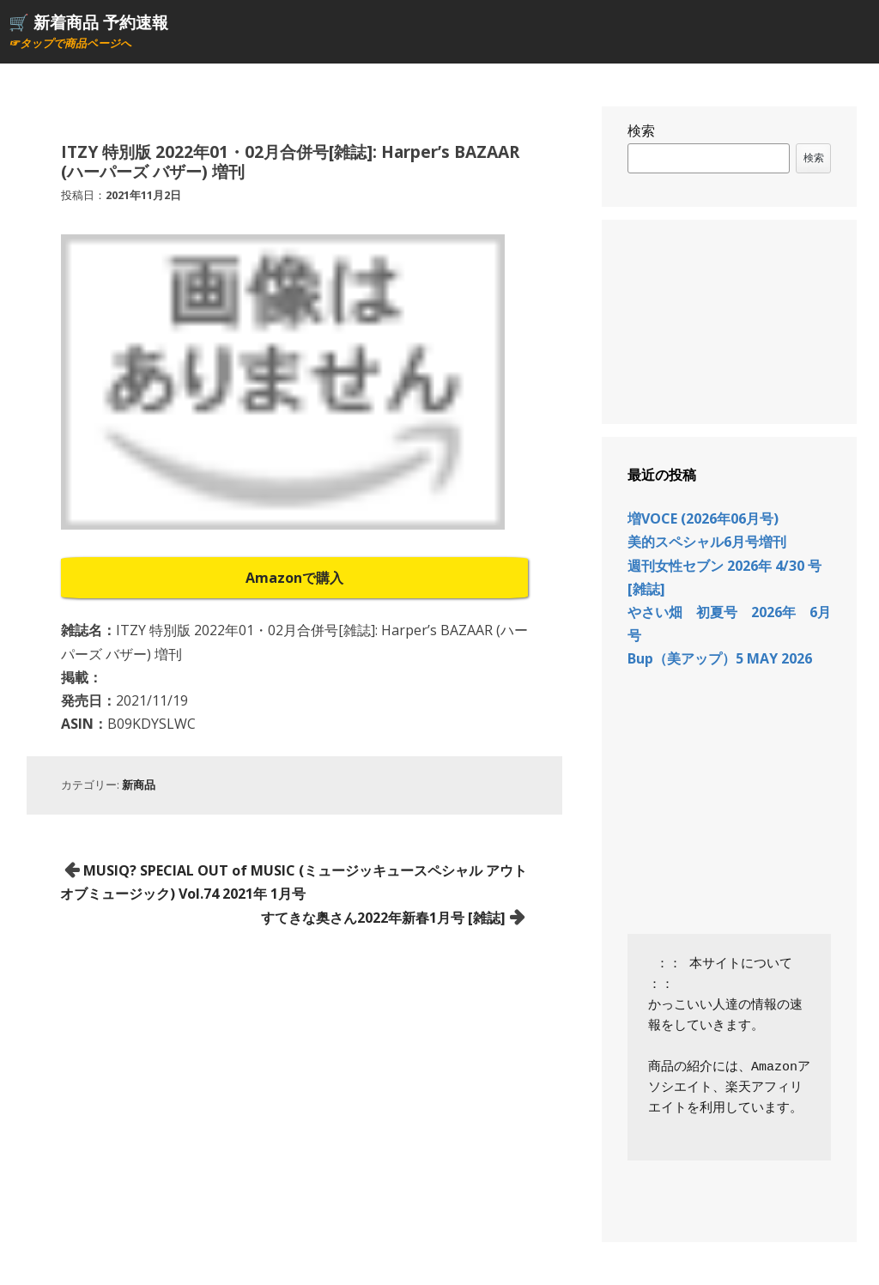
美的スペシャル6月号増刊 (706, 541)
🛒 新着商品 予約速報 (88, 21)
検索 (641, 130)
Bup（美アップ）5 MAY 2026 (719, 658)
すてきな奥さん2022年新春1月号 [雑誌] (383, 917)
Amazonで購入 (294, 577)
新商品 (138, 784)
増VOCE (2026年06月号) (703, 518)
